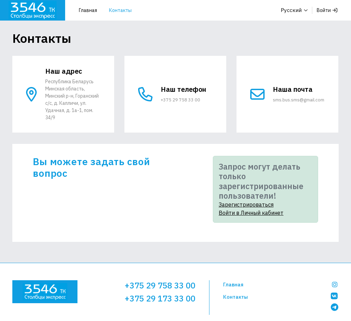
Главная (88, 10)
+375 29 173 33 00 (159, 298)
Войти (327, 10)
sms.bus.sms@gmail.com (299, 100)
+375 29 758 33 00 (181, 100)
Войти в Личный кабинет (251, 212)
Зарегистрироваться (246, 204)
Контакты (120, 10)
